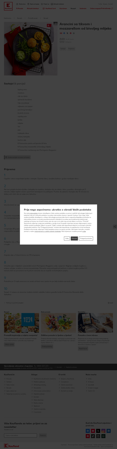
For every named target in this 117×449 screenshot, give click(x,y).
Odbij (67, 238)
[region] (58, 224)
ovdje (84, 231)
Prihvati (74, 238)
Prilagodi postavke (86, 238)
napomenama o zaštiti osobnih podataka (47, 231)
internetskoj (34, 213)
